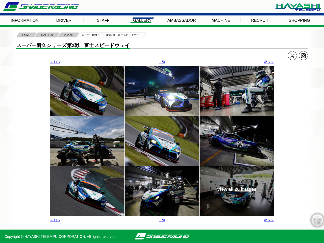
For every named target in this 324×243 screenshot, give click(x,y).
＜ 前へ (55, 62)
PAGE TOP (317, 221)
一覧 (162, 62)
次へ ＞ (269, 62)
